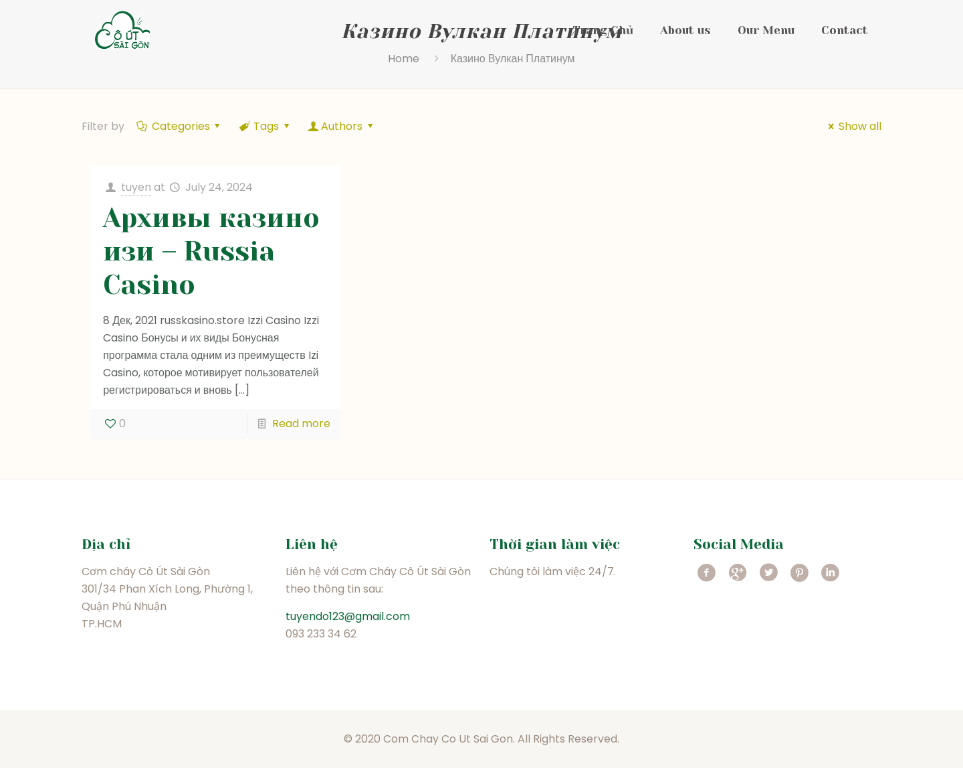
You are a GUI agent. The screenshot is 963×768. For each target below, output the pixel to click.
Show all (852, 126)
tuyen (136, 187)
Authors (342, 126)
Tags (265, 126)
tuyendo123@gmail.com (348, 616)
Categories (179, 126)
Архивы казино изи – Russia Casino (211, 251)
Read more (301, 423)
